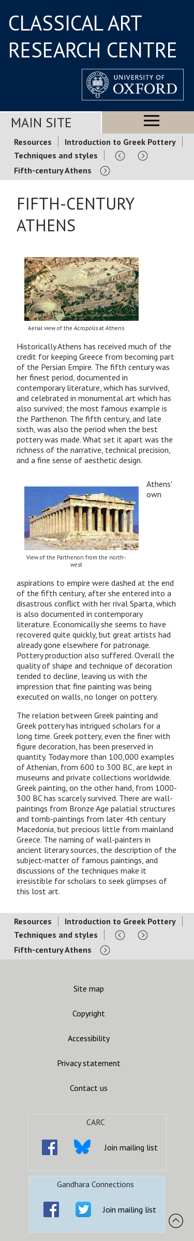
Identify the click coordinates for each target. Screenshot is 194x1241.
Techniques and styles (56, 155)
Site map (88, 988)
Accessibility (89, 1038)
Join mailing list (131, 1147)
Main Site (41, 122)
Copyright (88, 1013)
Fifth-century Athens (53, 170)
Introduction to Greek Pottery (120, 142)
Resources (33, 142)
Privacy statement (89, 1063)
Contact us (89, 1088)
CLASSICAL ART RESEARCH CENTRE (92, 36)
